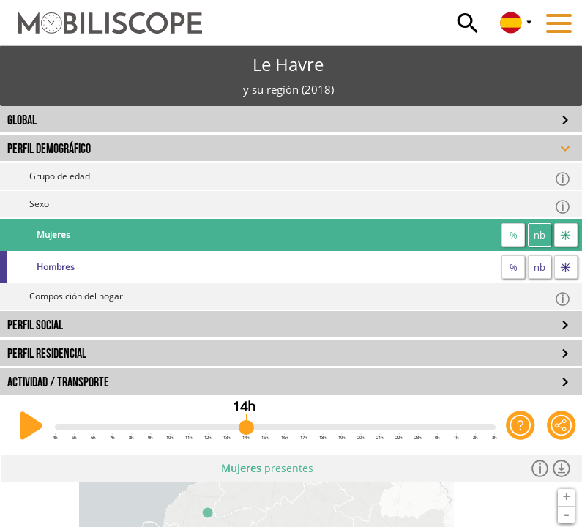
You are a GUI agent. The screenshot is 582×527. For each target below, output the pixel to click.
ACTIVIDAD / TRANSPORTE (58, 382)
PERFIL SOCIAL (35, 325)
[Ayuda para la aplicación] (520, 426)
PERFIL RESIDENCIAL (46, 354)
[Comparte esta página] (561, 426)
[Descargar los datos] (561, 468)
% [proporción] (514, 235)
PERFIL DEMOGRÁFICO (49, 149)
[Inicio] (101, 16)
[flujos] (566, 235)
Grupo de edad (300, 178)
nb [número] (539, 235)
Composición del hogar (300, 298)
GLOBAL (22, 120)
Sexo (300, 206)
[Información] (540, 468)
